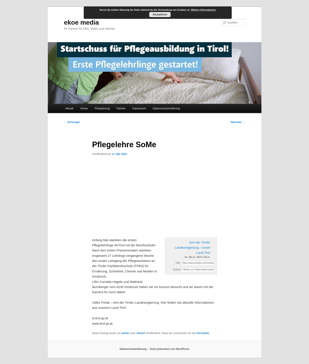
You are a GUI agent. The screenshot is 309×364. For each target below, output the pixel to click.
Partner (121, 108)
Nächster (238, 122)
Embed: (177, 269)
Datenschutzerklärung (166, 108)
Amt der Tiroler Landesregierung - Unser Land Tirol (192, 248)
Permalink (203, 333)
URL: (178, 262)
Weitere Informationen (203, 10)
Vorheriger (72, 122)
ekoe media (81, 22)
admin (125, 333)
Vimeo (84, 108)
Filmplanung (102, 108)
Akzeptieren (159, 14)
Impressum (139, 108)
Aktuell (69, 108)
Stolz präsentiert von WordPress (169, 349)
